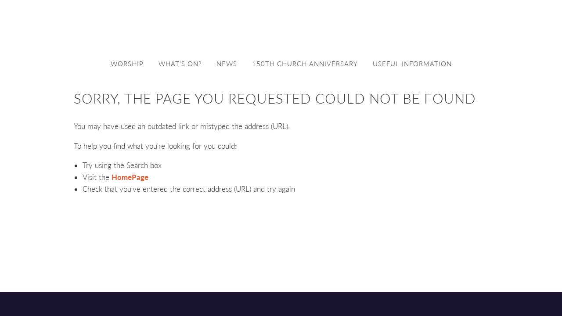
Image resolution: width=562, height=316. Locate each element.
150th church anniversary (305, 64)
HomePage (130, 177)
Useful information (412, 64)
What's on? (180, 64)
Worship (127, 64)
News (226, 64)
